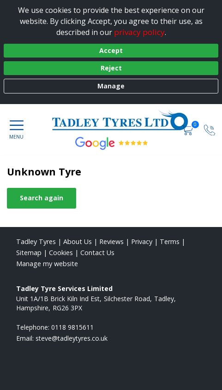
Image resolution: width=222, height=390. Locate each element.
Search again (41, 197)
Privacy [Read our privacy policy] (141, 241)
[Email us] (72, 338)
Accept (111, 50)
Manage (111, 85)
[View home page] (124, 121)
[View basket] (188, 129)
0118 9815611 (72, 327)
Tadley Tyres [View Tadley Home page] (36, 241)
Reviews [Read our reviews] (111, 241)
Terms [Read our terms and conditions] (170, 241)
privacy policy (139, 32)
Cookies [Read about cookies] (61, 252)
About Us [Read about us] (77, 241)
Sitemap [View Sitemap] (29, 252)
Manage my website (47, 263)
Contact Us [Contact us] (97, 252)
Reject (111, 68)
